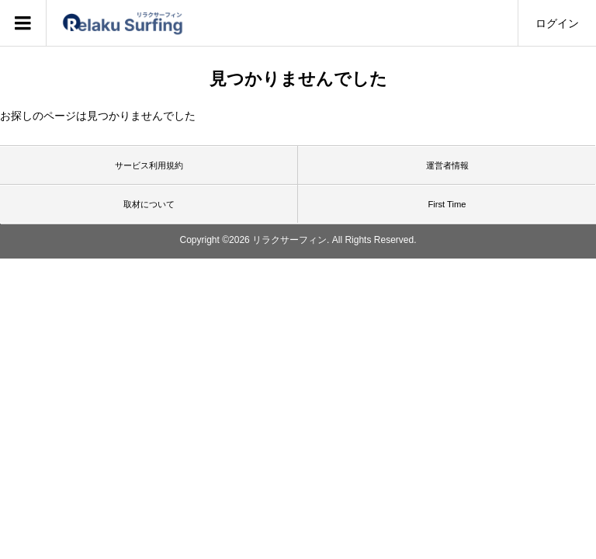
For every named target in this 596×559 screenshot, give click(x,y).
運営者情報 (447, 165)
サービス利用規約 (149, 165)
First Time (447, 204)
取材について (149, 204)
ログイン (557, 23)
